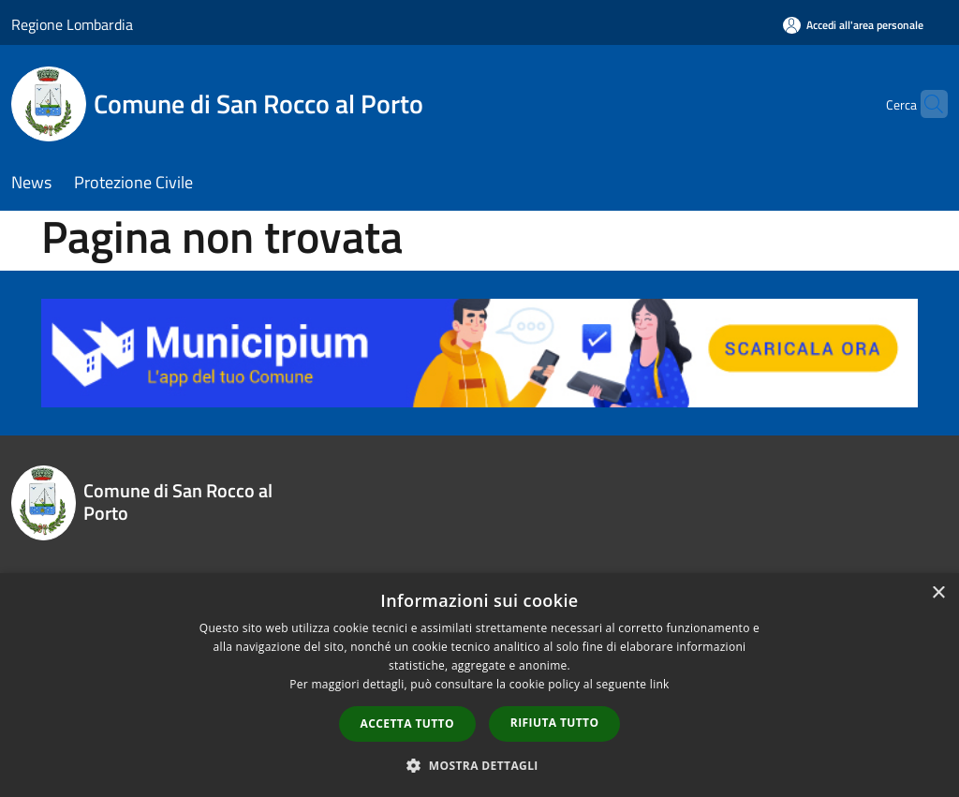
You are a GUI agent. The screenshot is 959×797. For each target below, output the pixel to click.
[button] (479, 765)
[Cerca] (925, 103)
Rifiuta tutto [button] (554, 723)
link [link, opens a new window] (660, 684)
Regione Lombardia (72, 24)
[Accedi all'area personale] (853, 25)
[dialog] (479, 685)
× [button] (938, 593)
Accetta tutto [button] (407, 723)
